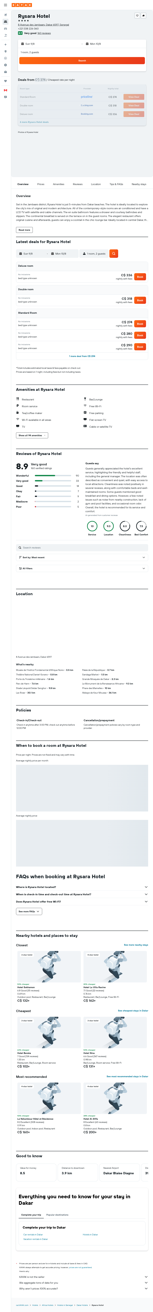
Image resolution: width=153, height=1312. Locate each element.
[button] (5, 5)
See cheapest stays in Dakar (133, 1010)
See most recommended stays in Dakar (127, 1076)
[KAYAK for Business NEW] (5, 72)
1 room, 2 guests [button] (30, 52)
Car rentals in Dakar (33, 1234)
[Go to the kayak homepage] (22, 5)
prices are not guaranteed (80, 1267)
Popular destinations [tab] (57, 1214)
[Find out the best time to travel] (5, 65)
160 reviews (44, 33)
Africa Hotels (47, 1305)
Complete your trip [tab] (31, 1214)
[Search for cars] (5, 28)
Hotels (35, 1305)
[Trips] (5, 81)
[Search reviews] (85, 547)
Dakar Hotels (82, 1305)
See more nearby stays (136, 944)
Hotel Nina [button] (89, 1052)
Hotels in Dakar (90, 1234)
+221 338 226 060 (28, 28)
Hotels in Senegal (65, 1305)
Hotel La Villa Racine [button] (94, 987)
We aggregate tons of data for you (83, 1282)
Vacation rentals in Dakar (35, 1238)
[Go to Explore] (5, 51)
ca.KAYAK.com (22, 1305)
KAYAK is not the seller (83, 1277)
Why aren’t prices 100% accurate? (83, 1288)
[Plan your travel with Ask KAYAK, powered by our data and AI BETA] (5, 44)
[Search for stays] (5, 21)
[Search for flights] (5, 15)
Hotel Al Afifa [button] (90, 1118)
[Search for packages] (5, 35)
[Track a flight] (5, 58)
